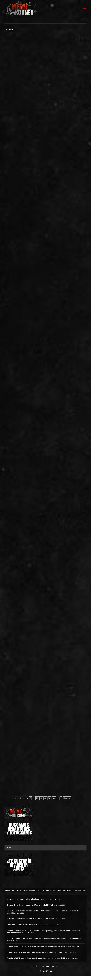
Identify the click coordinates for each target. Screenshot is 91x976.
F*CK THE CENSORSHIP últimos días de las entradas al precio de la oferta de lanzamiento (43, 938)
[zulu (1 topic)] (13, 889)
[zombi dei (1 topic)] (81, 889)
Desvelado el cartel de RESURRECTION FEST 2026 (26, 924)
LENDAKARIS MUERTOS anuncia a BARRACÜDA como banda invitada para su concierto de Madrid (43, 911)
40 (41, 797)
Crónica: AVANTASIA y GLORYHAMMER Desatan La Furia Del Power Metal (36, 946)
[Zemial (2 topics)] (25, 889)
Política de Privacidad (49, 965)
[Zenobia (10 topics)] (8, 889)
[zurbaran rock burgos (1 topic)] (58, 889)
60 (45, 797)
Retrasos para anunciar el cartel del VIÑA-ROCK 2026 (28, 898)
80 (49, 797)
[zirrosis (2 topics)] (39, 889)
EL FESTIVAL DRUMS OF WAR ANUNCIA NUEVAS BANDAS (29, 918)
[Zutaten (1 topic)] (46, 889)
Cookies (36, 965)
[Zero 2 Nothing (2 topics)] (71, 889)
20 (37, 797)
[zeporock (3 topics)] (32, 889)
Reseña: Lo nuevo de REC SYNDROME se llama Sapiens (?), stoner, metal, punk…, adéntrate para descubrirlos (43, 931)
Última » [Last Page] (66, 797)
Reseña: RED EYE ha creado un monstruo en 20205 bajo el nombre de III (36, 957)
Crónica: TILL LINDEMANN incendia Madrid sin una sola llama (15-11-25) (36, 951)
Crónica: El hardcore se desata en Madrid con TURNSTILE (30, 904)
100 (53, 797)
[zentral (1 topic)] (19, 889)
